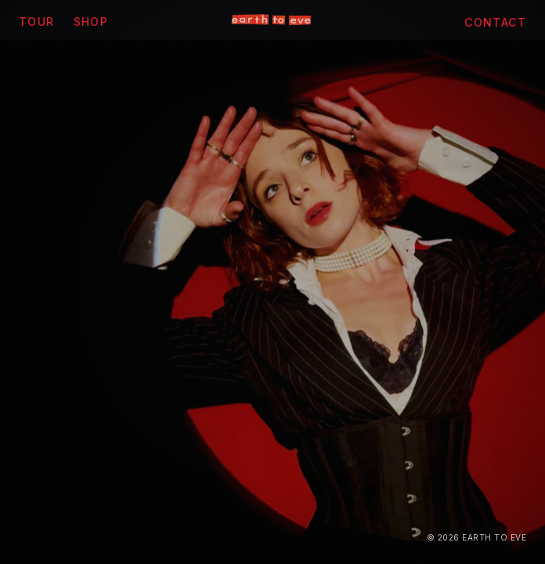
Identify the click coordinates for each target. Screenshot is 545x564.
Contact (495, 22)
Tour (37, 21)
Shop (91, 21)
